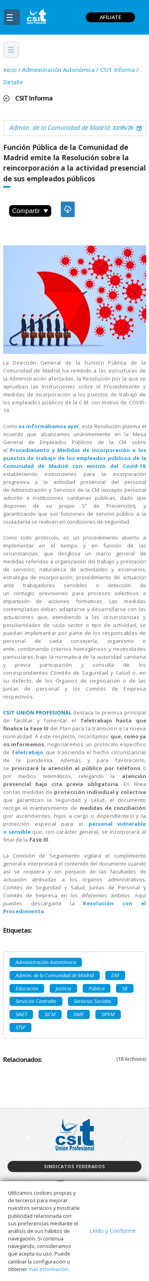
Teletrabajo (27, 752)
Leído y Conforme (112, 1230)
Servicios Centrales (35, 1001)
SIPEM (108, 1014)
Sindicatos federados (74, 1166)
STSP (20, 1027)
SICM (50, 1014)
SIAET (21, 1014)
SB (125, 988)
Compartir (30, 211)
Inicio (10, 70)
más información (48, 1269)
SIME (78, 1014)
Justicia (63, 988)
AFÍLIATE (110, 17)
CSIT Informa (117, 70)
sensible (19, 831)
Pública (96, 988)
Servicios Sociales (93, 1001)
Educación (26, 988)
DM (115, 975)
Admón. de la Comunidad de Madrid (60, 127)
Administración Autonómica (58, 70)
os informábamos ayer (48, 426)
